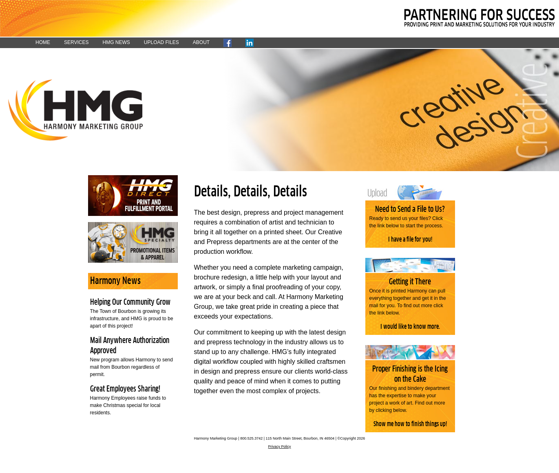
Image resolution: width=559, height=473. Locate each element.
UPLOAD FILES (161, 42)
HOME (42, 42)
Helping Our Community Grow (130, 302)
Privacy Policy (279, 446)
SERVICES (76, 42)
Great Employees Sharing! (125, 389)
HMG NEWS (116, 42)
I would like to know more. (410, 326)
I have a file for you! (410, 239)
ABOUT (201, 42)
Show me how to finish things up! (410, 424)
